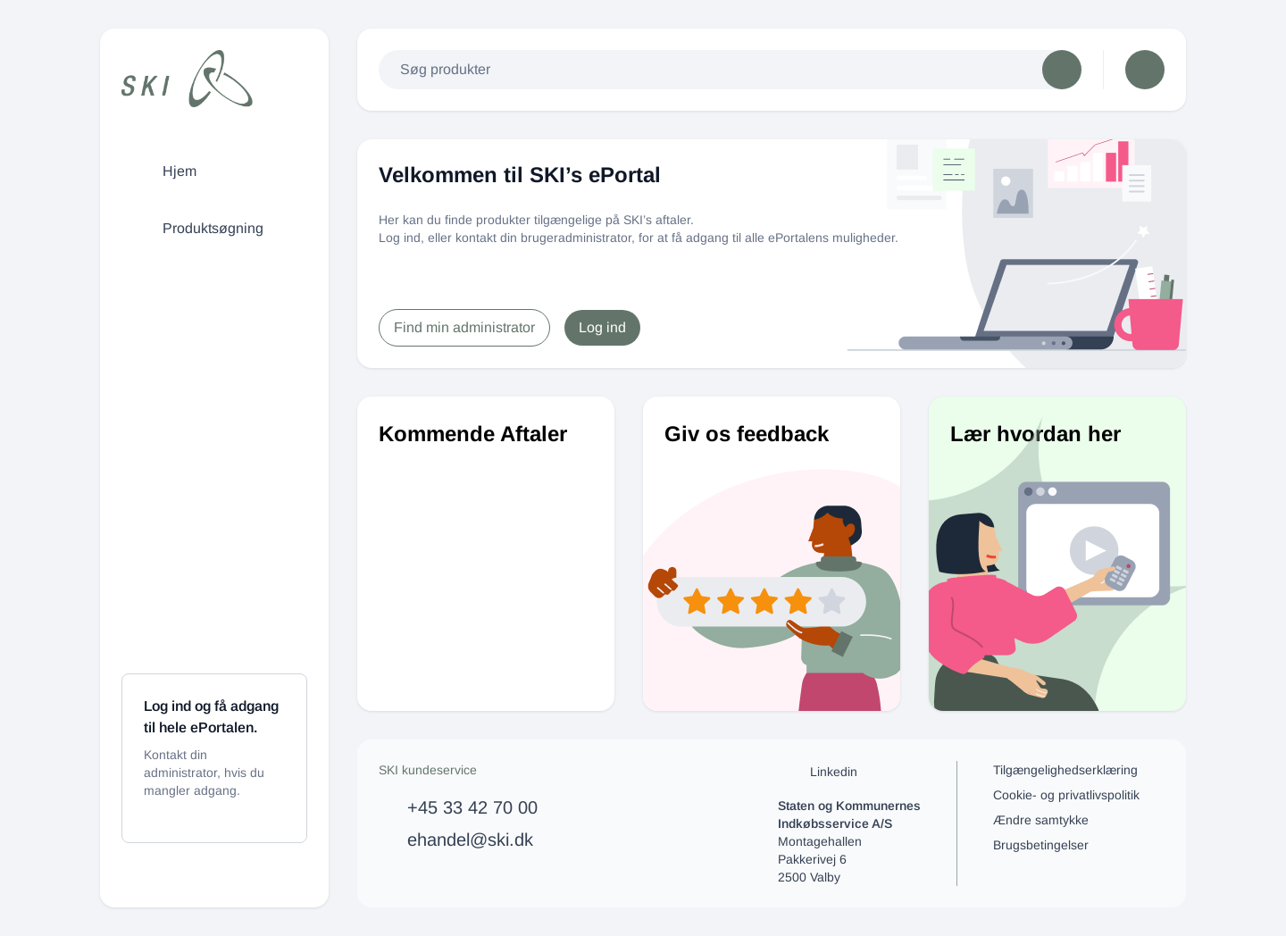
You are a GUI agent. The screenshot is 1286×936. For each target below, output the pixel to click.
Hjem (163, 171)
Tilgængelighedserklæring (1065, 770)
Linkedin (817, 771)
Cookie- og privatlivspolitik (1066, 795)
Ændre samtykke (1041, 820)
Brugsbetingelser (1041, 845)
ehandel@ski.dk (470, 839)
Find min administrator (464, 327)
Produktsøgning (196, 228)
